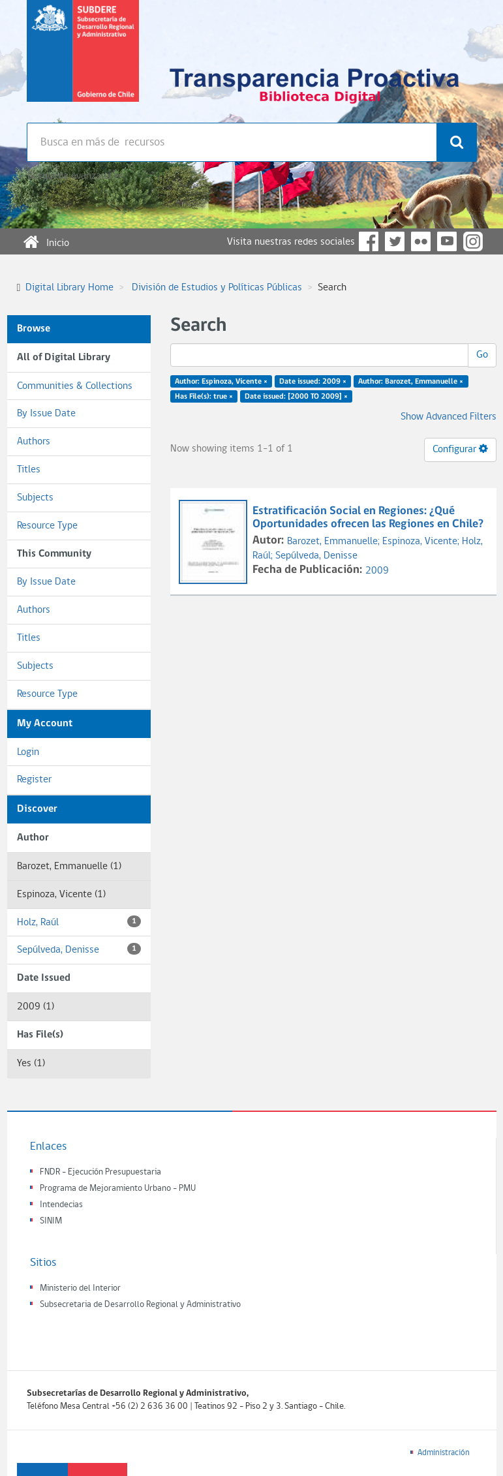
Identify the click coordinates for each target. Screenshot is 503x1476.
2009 (377, 571)
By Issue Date (46, 413)
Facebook (368, 241)
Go (482, 355)
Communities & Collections (74, 386)
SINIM (51, 1221)
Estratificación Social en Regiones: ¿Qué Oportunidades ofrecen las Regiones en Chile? (369, 517)
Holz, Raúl (79, 921)
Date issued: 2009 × (312, 382)
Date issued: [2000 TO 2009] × (296, 397)
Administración (444, 1453)
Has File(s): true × (204, 397)
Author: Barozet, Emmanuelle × (410, 382)
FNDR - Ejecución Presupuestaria (100, 1172)
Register (34, 780)
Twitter (394, 241)
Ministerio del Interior (80, 1288)
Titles (28, 470)
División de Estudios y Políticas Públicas (217, 288)
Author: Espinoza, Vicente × (221, 382)
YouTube (447, 241)
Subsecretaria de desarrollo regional (83, 61)
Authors (33, 442)
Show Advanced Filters (448, 417)
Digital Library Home (69, 288)
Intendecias (61, 1205)
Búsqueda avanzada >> (74, 176)
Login (28, 752)
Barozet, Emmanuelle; (334, 541)
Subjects (35, 498)
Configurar (460, 449)
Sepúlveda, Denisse (79, 949)
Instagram (473, 241)
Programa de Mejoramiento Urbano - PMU (118, 1188)
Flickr (421, 241)
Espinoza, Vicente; (422, 541)
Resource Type (47, 526)
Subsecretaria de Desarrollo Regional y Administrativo (140, 1305)
